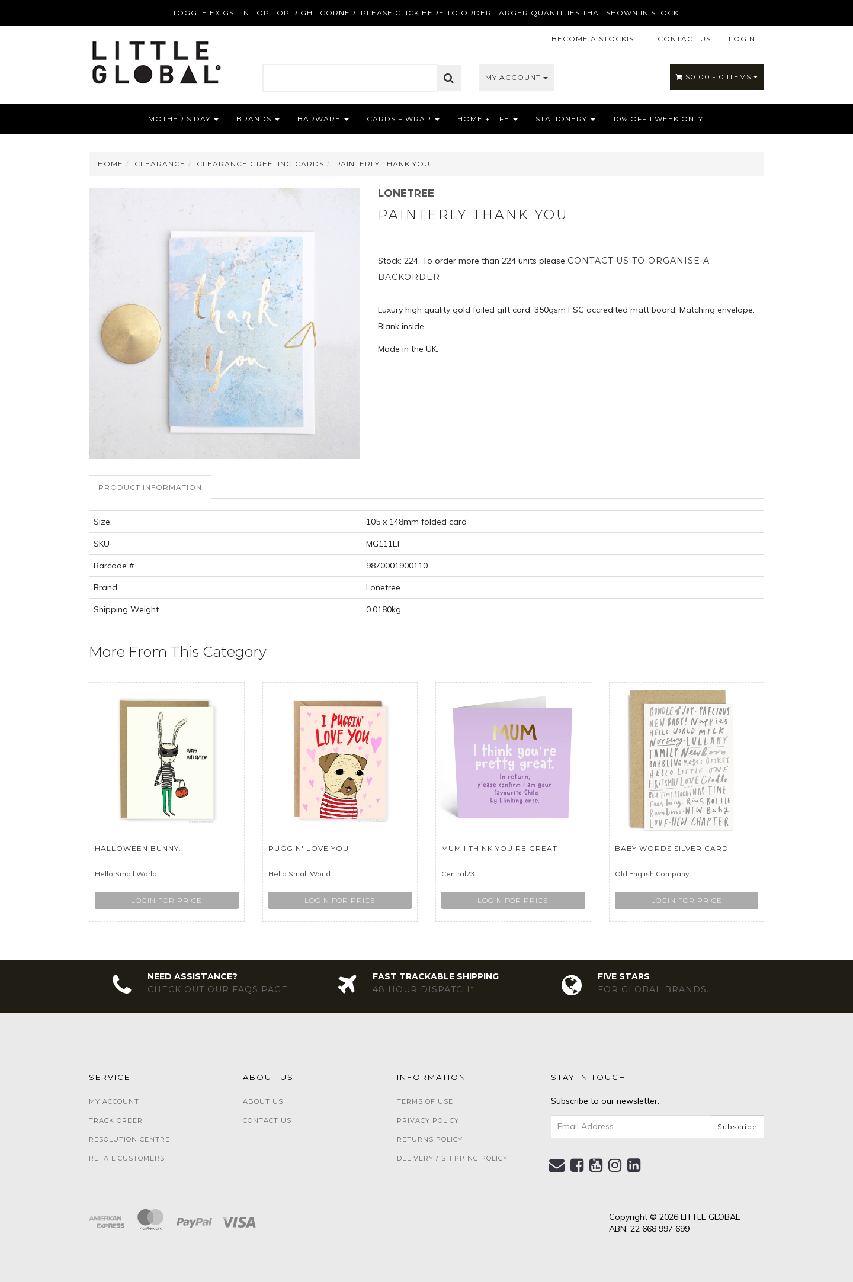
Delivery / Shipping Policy (452, 1158)
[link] (577, 1165)
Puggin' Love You (308, 848)
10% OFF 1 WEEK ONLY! (659, 118)
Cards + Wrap (403, 118)
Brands (258, 118)
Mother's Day (183, 118)
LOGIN (742, 38)
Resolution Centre (129, 1139)
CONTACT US (684, 38)
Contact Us (267, 1120)
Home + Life (487, 118)
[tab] (151, 487)
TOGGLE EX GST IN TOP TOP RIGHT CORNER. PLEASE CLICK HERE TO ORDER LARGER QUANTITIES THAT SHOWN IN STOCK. (426, 12)
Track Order (116, 1120)
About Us (263, 1101)
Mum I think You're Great (499, 848)
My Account (516, 77)
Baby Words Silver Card (672, 848)
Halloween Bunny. (138, 848)
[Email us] (557, 1165)
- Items (717, 76)
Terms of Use (425, 1101)
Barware (323, 118)
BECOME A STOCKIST (595, 38)
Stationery (565, 118)
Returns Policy (430, 1139)
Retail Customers (127, 1158)
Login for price (166, 900)
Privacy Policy (428, 1120)
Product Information (150, 487)
